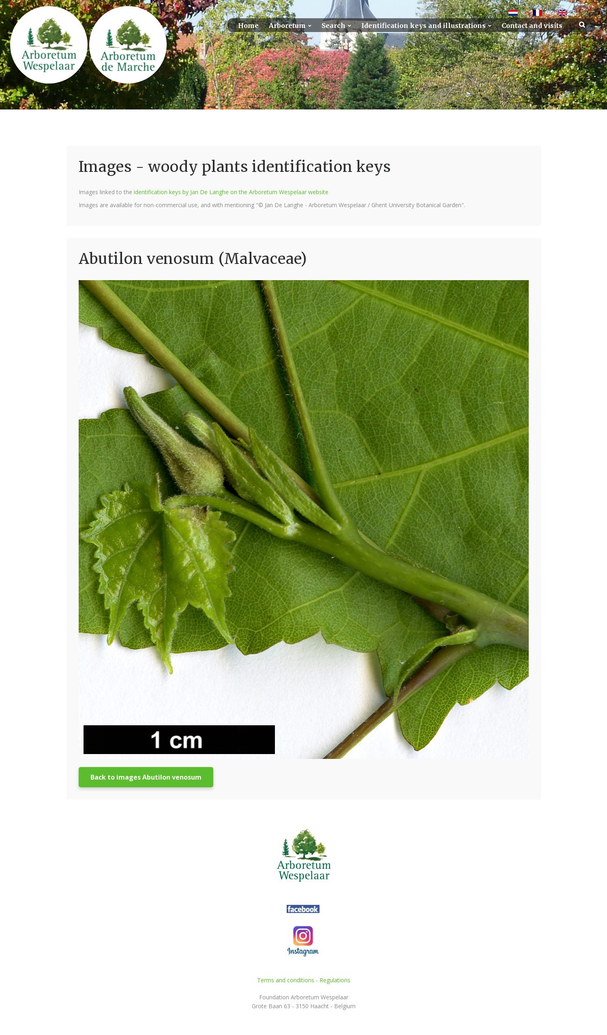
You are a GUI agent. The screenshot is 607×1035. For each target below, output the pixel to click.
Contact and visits (532, 26)
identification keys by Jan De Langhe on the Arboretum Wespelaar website (231, 192)
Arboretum (287, 26)
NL (523, 13)
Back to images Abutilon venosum (146, 777)
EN (573, 13)
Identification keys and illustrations (423, 26)
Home (248, 26)
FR (548, 13)
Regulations (335, 980)
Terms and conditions (285, 980)
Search (333, 26)
